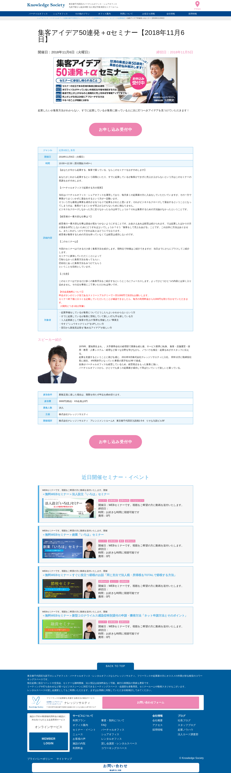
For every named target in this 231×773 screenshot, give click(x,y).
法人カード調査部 (188, 734)
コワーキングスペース (114, 748)
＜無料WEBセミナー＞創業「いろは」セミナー (73, 534)
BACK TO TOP (115, 666)
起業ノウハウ (185, 729)
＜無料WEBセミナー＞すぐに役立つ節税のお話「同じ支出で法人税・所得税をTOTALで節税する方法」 (109, 575)
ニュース (78, 734)
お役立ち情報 (148, 13)
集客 (73, 150)
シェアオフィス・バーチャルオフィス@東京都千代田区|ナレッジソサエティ (64, 18)
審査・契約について (112, 720)
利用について (126, 13)
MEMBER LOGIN (48, 741)
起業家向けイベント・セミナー (105, 18)
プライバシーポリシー (40, 758)
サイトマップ (64, 758)
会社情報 (171, 13)
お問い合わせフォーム (150, 702)
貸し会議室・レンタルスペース (119, 743)
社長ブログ (184, 720)
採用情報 (192, 13)
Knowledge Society (193, 758)
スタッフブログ (187, 725)
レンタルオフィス (111, 738)
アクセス (157, 725)
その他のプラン (82, 13)
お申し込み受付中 (115, 129)
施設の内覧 (79, 743)
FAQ (103, 725)
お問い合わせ (115, 768)
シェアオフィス (60, 13)
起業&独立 (122, 18)
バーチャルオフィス (38, 13)
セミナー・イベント (84, 729)
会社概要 (157, 720)
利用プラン (79, 720)
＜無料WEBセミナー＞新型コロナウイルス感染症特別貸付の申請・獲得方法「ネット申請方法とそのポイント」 (115, 615)
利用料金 (78, 748)
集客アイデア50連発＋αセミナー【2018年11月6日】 (146, 18)
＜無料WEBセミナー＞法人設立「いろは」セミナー (76, 494)
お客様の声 (79, 738)
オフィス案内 (104, 13)
